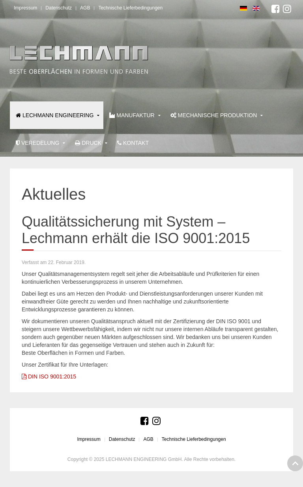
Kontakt (133, 143)
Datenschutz (58, 8)
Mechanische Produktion (213, 115)
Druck (88, 143)
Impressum (25, 8)
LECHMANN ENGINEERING (55, 115)
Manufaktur (131, 115)
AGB (85, 8)
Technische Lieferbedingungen (130, 8)
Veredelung (37, 143)
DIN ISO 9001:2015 (49, 376)
